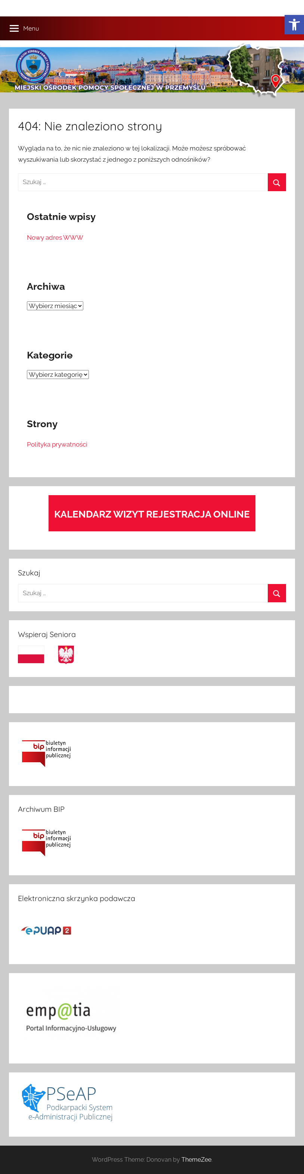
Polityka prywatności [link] (57, 444)
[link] (294, 24)
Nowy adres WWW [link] (55, 237)
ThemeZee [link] (196, 1159)
